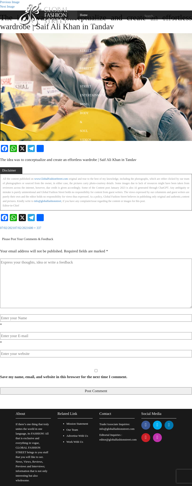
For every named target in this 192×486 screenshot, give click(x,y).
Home (84, 15)
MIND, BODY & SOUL (84, 118)
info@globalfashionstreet (47, 201)
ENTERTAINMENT (93, 95)
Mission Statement (77, 423)
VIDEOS (85, 140)
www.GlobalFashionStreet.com (51, 178)
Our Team (72, 429)
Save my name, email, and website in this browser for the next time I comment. (63, 377)
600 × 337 (35, 228)
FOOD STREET (85, 64)
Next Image (7, 6)
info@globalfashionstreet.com (116, 428)
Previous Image (9, 2)
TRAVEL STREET (86, 46)
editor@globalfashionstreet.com (118, 439)
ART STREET (85, 82)
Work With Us (75, 441)
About (20, 414)
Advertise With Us (77, 435)
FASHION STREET (86, 28)
